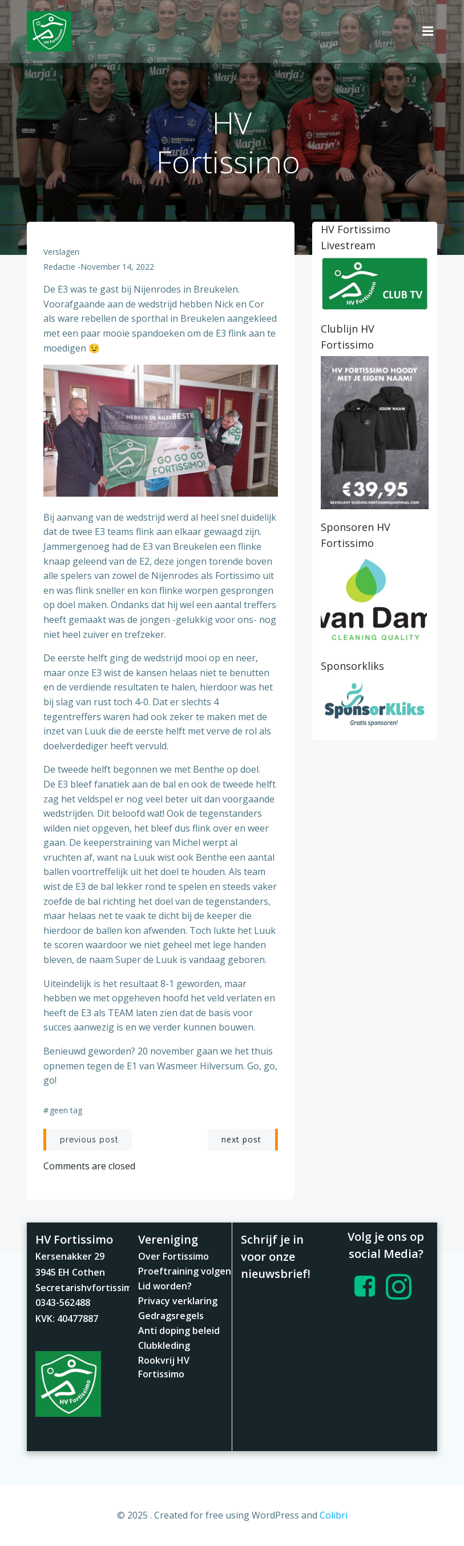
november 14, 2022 (118, 266)
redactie (60, 266)
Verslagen (62, 251)
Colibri (334, 1515)
